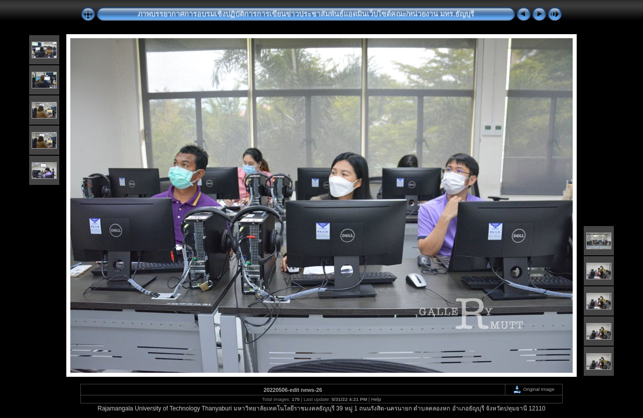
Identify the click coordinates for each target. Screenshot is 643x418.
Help (376, 399)
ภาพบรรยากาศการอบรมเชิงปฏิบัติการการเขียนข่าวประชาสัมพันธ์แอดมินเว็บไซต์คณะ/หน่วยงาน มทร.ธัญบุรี (306, 14)
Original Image (533, 389)
